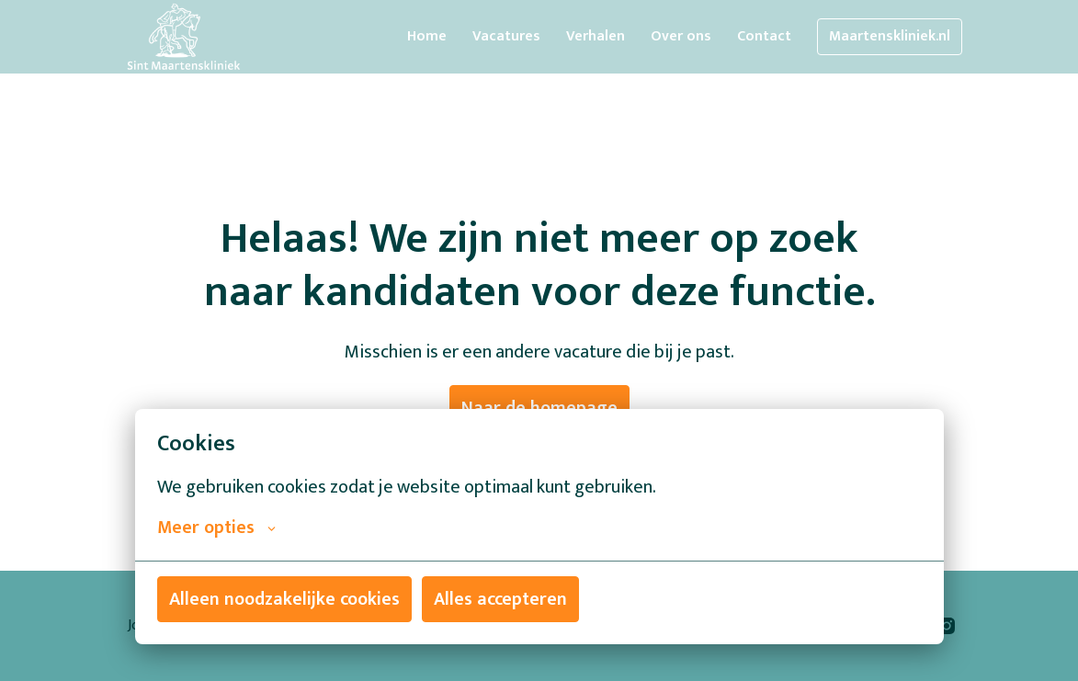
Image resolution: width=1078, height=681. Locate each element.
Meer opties (216, 527)
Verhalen (595, 36)
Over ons (681, 36)
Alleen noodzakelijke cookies (284, 599)
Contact (764, 36)
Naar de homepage (539, 408)
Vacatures (506, 36)
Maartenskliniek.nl (889, 36)
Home (427, 36)
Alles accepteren (500, 599)
